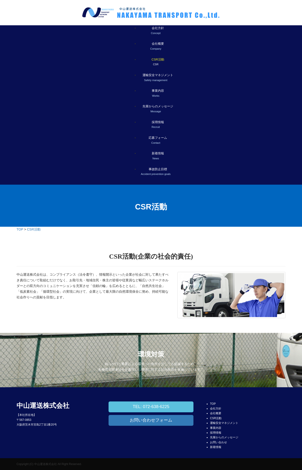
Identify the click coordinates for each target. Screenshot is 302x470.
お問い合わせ (218, 442)
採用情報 (215, 432)
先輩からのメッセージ (224, 437)
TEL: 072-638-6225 (151, 406)
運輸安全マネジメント (224, 423)
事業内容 (215, 428)
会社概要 (215, 413)
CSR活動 (34, 229)
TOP (20, 229)
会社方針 (215, 408)
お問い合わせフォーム (151, 420)
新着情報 (215, 447)
